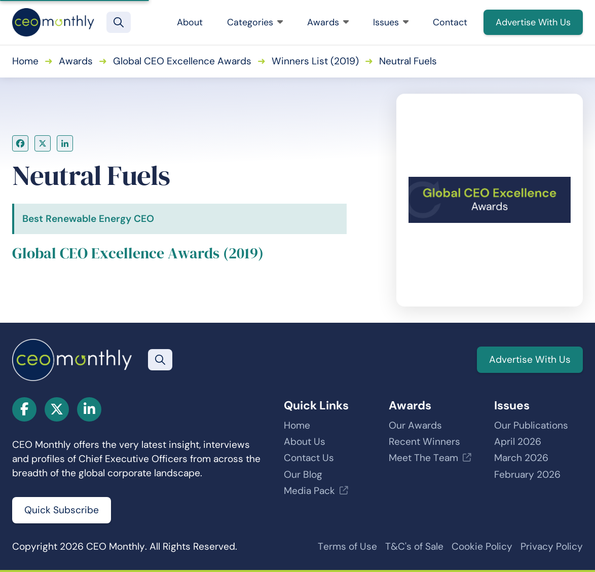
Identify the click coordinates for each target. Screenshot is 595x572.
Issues (390, 22)
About (190, 22)
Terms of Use (347, 546)
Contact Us (309, 457)
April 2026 (517, 441)
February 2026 (527, 474)
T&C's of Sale (414, 546)
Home (25, 61)
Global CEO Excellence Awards (182, 61)
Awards (328, 22)
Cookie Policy (482, 546)
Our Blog (303, 474)
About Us (304, 441)
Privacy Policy (551, 546)
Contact (450, 22)
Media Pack (309, 490)
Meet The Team (423, 457)
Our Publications (531, 425)
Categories (255, 22)
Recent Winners (424, 441)
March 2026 (521, 457)
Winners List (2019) (315, 61)
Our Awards (415, 425)
